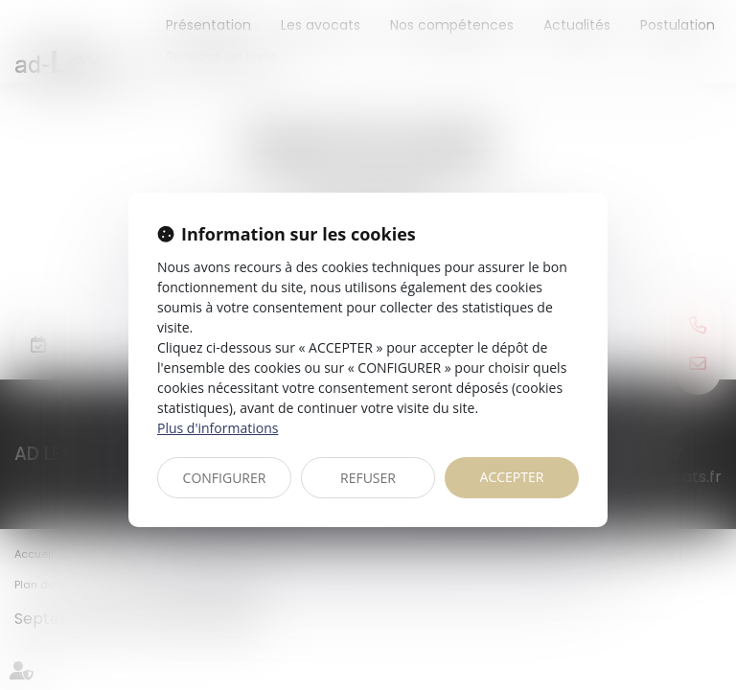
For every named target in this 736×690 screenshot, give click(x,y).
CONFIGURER (224, 478)
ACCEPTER (512, 477)
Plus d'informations (217, 428)
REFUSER (368, 478)
